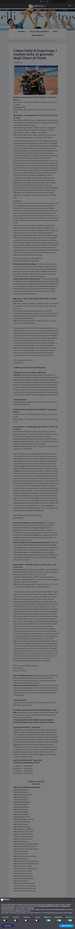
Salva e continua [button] (66, 925)
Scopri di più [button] (7, 925)
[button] (72, 900)
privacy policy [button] (50, 904)
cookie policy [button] (30, 907)
